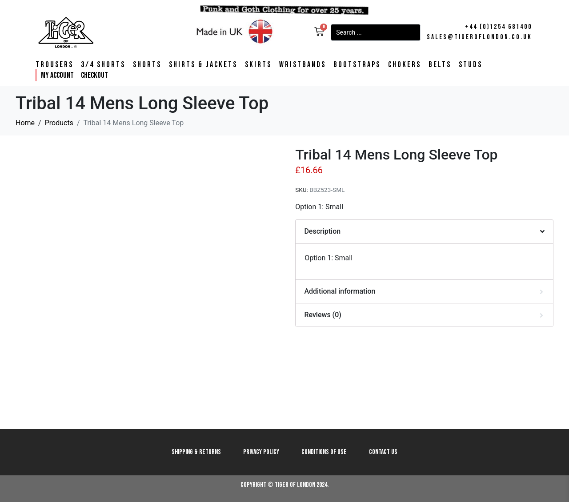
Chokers (404, 64)
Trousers (54, 64)
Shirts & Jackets (203, 64)
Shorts (147, 64)
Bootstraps (357, 64)
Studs (470, 64)
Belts (440, 64)
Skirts (258, 64)
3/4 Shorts (103, 64)
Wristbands (302, 64)
